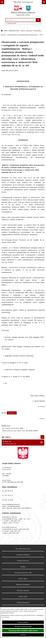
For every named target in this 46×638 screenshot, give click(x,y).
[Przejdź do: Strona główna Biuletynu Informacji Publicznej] (2, 30)
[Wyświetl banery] (42, 437)
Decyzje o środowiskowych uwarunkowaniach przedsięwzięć (19, 35)
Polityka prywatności (23, 602)
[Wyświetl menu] (44, 2)
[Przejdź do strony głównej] (23, 11)
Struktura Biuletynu (23, 560)
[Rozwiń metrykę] (12, 412)
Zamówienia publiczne (23, 554)
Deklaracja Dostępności (23, 584)
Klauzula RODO (23, 622)
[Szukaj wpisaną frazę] (38, 20)
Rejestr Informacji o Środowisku (31, 31)
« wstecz (41, 418)
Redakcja (23, 566)
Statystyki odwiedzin (23, 590)
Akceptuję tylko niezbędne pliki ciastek (23, 631)
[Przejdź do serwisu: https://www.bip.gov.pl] (23, 2)
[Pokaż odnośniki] (2, 2)
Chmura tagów (23, 596)
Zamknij (23, 635)
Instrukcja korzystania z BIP (23, 572)
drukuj (42, 406)
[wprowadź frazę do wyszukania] (20, 20)
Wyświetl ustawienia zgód (23, 626)
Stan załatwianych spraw (23, 549)
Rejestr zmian (23, 578)
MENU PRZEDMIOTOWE (11, 31)
